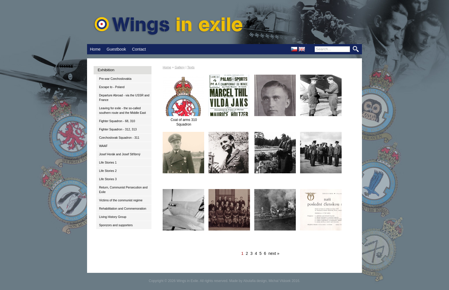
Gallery (180, 67)
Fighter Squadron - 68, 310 (117, 121)
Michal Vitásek (280, 281)
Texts (191, 67)
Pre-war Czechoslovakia (115, 78)
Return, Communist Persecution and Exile (123, 190)
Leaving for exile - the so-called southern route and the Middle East (122, 110)
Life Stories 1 (108, 162)
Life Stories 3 (108, 179)
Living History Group (112, 217)
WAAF (103, 146)
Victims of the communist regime (121, 200)
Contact (139, 49)
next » (273, 253)
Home (95, 49)
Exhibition (106, 70)
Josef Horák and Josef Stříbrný (119, 154)
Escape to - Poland (112, 87)
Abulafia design (255, 281)
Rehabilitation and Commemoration (122, 208)
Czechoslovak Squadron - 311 (119, 137)
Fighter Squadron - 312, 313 (118, 129)
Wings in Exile (187, 281)
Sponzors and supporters (116, 225)
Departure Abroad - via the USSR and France (124, 98)
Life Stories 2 (108, 170)
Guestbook (116, 49)
